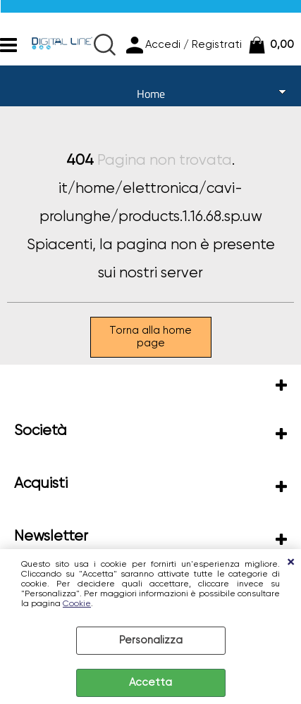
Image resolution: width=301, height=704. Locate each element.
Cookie (77, 604)
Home (151, 93)
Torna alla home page (150, 336)
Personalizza (151, 640)
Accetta (150, 682)
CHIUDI (290, 563)
